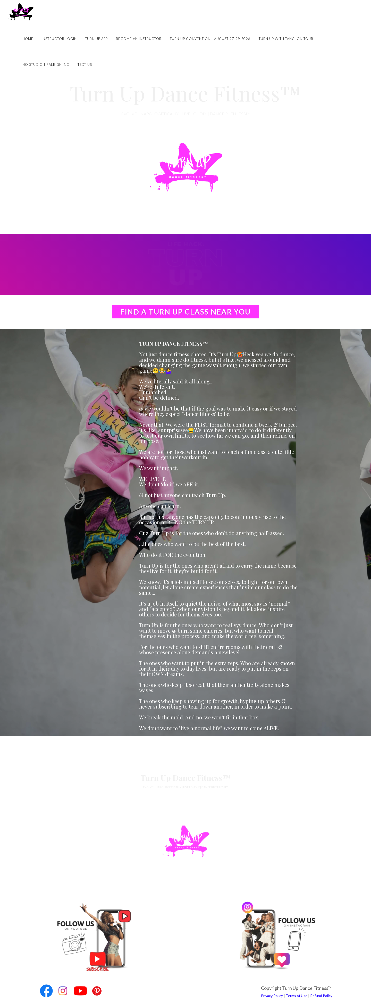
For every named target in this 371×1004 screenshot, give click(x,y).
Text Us (85, 64)
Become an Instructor (139, 39)
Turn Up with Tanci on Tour (286, 39)
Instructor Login (59, 39)
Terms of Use (296, 995)
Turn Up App (96, 39)
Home (27, 39)
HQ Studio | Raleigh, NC (45, 64)
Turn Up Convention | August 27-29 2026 (210, 39)
